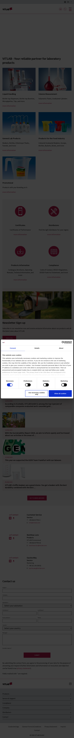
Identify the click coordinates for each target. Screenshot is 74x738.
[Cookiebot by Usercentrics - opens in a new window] (63, 342)
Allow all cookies (60, 393)
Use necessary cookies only (36, 393)
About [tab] (61, 348)
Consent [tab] (13, 348)
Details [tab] (37, 348)
